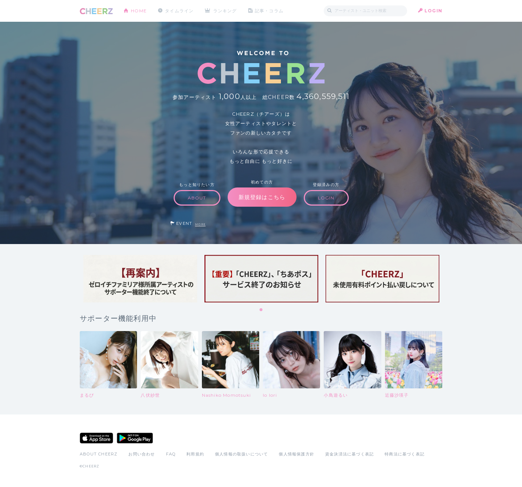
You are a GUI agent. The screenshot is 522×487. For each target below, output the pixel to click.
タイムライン (179, 10)
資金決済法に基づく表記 (349, 454)
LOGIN (433, 10)
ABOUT (197, 198)
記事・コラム (269, 10)
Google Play (135, 438)
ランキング (225, 10)
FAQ (171, 454)
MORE (200, 224)
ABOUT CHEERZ (98, 454)
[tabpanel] (140, 278)
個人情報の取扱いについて (241, 454)
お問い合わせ (141, 454)
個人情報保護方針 (296, 454)
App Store (96, 438)
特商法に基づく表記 (404, 454)
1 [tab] (261, 310)
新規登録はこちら (262, 197)
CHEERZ (96, 11)
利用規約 (195, 454)
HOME (139, 10)
